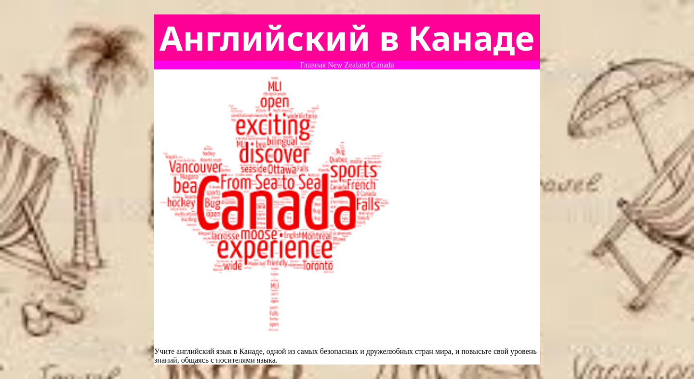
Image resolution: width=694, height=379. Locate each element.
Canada (382, 65)
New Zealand (348, 65)
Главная (313, 65)
